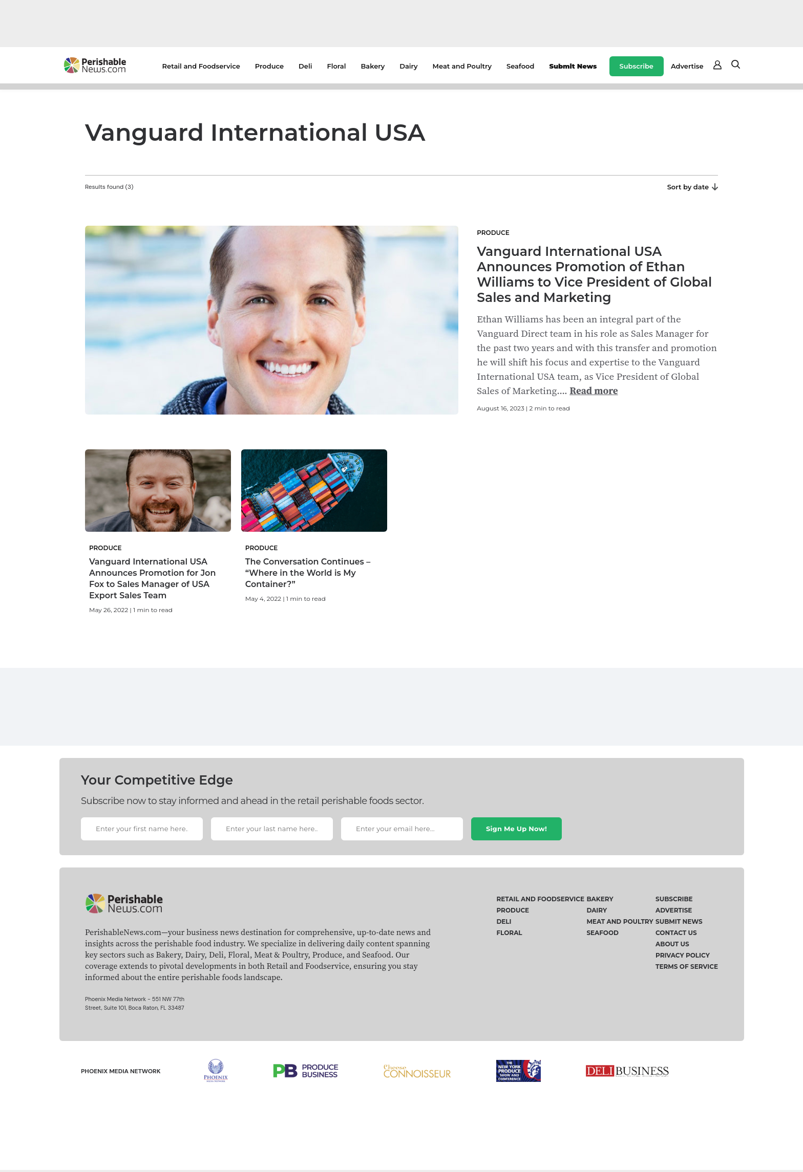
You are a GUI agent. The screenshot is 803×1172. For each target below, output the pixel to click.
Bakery (373, 66)
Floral (336, 66)
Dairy (408, 66)
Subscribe (636, 66)
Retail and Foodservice (201, 66)
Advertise (687, 66)
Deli (305, 66)
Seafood (520, 66)
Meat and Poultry (462, 66)
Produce (269, 66)
